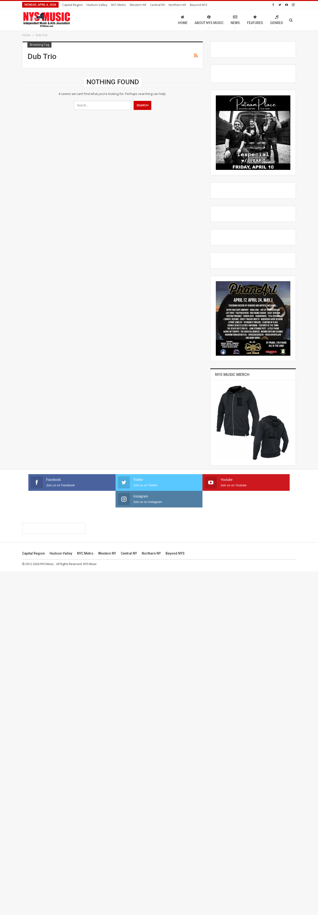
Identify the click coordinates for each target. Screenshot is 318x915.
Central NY (157, 5)
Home (182, 20)
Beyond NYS (198, 5)
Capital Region (72, 5)
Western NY (138, 5)
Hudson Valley (96, 5)
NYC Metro (118, 5)
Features (255, 20)
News (235, 20)
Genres (277, 20)
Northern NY (177, 5)
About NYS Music (209, 20)
